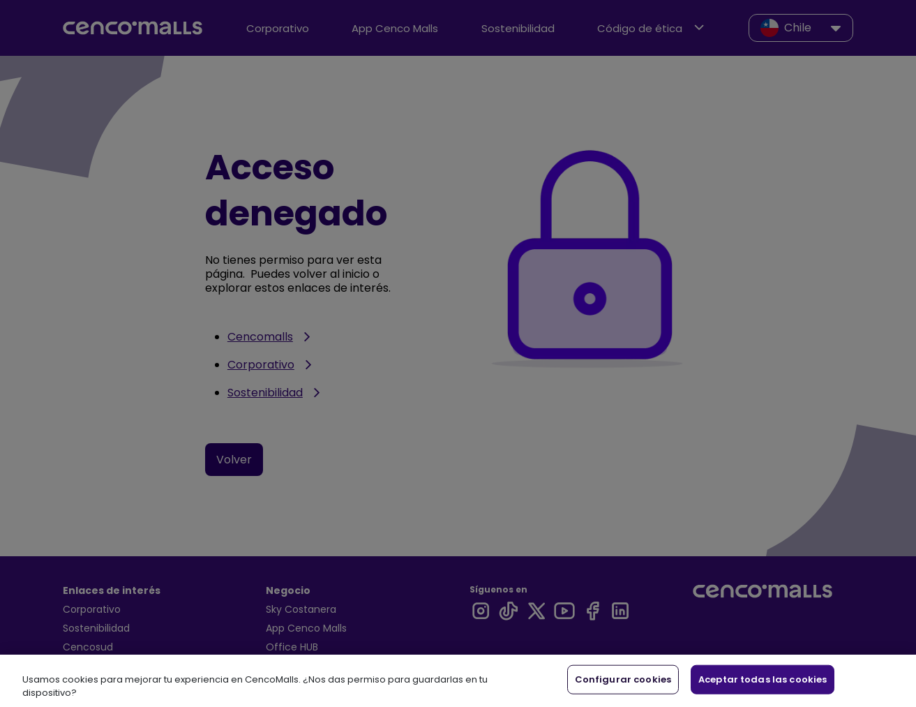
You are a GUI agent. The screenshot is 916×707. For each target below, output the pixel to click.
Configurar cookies (623, 679)
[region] (458, 681)
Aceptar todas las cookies (762, 679)
